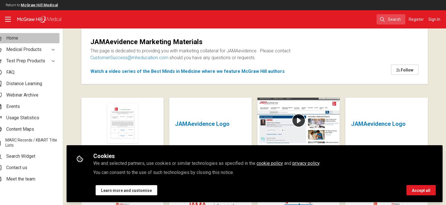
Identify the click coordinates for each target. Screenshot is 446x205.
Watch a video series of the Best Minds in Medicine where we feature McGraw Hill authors (197, 71)
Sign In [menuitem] (434, 19)
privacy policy (315, 162)
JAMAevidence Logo (209, 123)
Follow (405, 70)
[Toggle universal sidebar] (8, 19)
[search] (391, 19)
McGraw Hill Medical (39, 5)
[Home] (36, 19)
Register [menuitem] (416, 19)
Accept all (421, 190)
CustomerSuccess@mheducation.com (139, 57)
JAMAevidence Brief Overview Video (285, 112)
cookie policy (279, 162)
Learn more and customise (136, 190)
